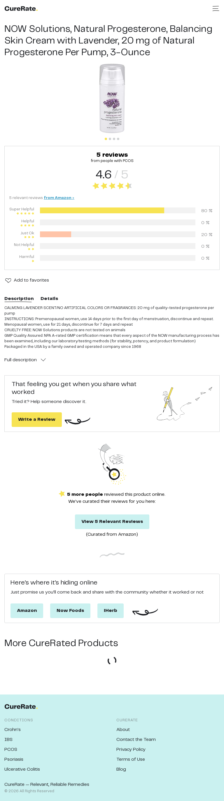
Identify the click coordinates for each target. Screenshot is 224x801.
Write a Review (36, 419)
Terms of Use (130, 759)
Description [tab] (19, 298)
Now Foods (70, 610)
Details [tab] (49, 298)
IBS (8, 739)
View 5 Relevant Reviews (112, 521)
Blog (121, 769)
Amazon (27, 610)
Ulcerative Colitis (22, 769)
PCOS (10, 749)
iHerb (110, 610)
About (123, 729)
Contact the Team (136, 739)
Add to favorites (31, 280)
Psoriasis (13, 759)
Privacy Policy (131, 749)
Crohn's (12, 729)
